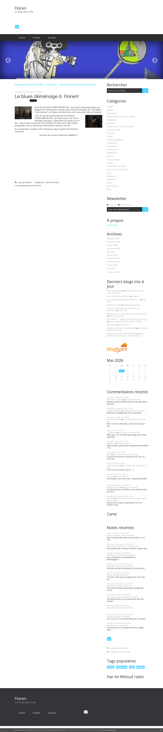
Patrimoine (111, 176)
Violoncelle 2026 (114, 305)
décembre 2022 (113, 258)
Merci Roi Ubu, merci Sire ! (118, 296)
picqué (110, 667)
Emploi (110, 136)
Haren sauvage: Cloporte (117, 575)
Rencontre (111, 179)
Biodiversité (112, 120)
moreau (110, 476)
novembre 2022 (113, 262)
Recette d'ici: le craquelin (117, 625)
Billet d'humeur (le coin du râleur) (121, 117)
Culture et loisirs (52, 182)
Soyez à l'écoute (130, 487)
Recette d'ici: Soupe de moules (119, 586)
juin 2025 (111, 252)
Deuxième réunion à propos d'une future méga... (126, 499)
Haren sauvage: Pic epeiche (118, 616)
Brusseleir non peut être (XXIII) (120, 608)
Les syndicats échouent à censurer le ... (123, 299)
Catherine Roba (113, 465)
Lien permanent (23, 182)
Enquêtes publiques (115, 140)
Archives (36, 37)
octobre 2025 (112, 245)
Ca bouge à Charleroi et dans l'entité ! (126, 321)
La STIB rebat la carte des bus (126, 420)
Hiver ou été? (122, 476)
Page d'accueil (51, 84)
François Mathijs (114, 410)
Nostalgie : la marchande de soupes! (122, 597)
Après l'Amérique (114, 290)
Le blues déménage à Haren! (47, 96)
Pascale (110, 498)
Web (109, 189)
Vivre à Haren (112, 186)
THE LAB (123, 310)
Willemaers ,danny (114, 399)
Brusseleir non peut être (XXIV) (120, 566)
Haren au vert (113, 150)
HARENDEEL (112, 153)
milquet (140, 667)
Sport (109, 183)
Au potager (111, 113)
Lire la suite (112, 225)
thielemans (121, 667)
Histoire (110, 156)
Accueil (22, 37)
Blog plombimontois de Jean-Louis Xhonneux (125, 334)
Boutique (111, 123)
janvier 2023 (112, 255)
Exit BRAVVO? (124, 443)
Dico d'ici (110, 133)
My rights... (111, 325)
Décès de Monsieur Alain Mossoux (121, 333)
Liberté (136, 296)
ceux (132, 667)
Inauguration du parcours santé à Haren (29, 84)
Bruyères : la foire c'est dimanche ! (121, 328)
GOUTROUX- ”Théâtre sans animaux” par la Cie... (127, 319)
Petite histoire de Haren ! (135, 410)
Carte (112, 514)
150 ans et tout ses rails (130, 432)
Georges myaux (113, 487)
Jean (109, 454)
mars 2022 (111, 268)
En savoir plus (111, 730)
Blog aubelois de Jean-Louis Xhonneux (125, 291)
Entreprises (112, 143)
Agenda (110, 110)
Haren (20, 8)
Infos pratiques (113, 160)
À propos (52, 37)
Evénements (112, 146)
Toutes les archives (114, 272)
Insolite (110, 163)
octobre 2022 (112, 265)
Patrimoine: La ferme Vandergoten (121, 555)
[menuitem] (22, 37)
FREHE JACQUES (113, 419)
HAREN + (111, 443)
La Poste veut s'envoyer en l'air (127, 466)
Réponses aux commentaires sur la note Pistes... (127, 314)
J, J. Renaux (111, 432)
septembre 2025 (114, 248)
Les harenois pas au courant (126, 454)
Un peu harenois (133, 399)
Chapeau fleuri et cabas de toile (120, 126)
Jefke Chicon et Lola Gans (117, 169)
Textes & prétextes (132, 305)
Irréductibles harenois (116, 166)
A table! (110, 107)
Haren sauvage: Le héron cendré (120, 535)
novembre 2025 (113, 242)
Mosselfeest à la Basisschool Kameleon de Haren (78, 84)
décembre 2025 (113, 239)
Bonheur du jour (117, 316)
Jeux (108, 173)
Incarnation (125, 325)
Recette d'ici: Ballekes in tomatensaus (122, 546)
